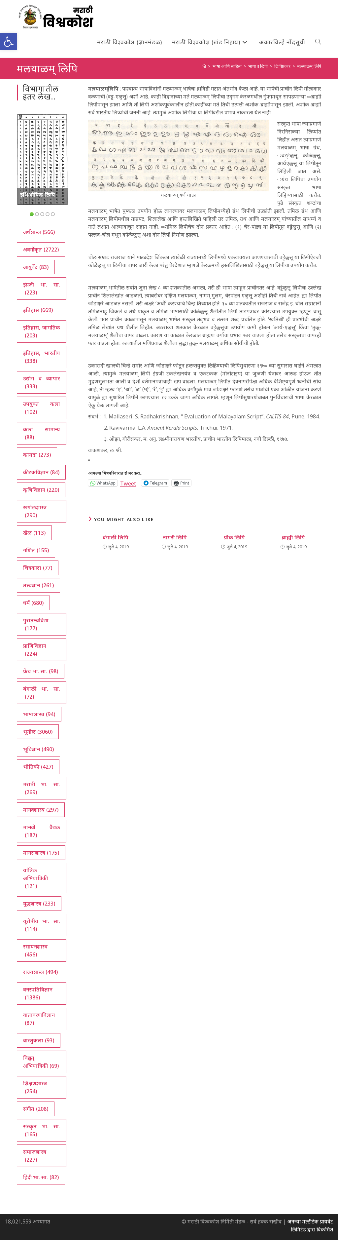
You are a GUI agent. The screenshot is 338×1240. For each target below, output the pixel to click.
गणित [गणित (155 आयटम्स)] (36, 550)
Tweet (128, 482)
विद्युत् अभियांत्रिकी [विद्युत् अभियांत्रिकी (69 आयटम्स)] (41, 1062)
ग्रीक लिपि (234, 537)
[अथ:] (204, 66)
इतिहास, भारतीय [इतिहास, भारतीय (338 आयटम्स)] (41, 357)
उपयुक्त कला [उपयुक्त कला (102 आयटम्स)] (41, 408)
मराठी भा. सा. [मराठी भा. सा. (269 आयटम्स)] (41, 788)
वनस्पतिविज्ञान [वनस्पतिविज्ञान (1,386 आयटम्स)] (37, 993)
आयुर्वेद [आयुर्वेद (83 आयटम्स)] (36, 267)
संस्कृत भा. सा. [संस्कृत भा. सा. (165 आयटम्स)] (41, 1130)
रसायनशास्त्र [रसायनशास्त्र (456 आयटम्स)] (35, 950)
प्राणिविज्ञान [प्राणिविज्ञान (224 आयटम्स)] (34, 650)
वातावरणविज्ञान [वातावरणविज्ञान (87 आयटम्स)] (39, 1019)
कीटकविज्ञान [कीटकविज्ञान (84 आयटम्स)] (41, 472)
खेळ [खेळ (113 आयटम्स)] (34, 533)
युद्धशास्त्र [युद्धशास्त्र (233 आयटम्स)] (39, 904)
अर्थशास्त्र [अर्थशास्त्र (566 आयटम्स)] (39, 232)
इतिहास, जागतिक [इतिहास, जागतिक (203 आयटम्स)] (41, 331)
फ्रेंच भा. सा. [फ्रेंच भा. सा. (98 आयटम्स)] (40, 671)
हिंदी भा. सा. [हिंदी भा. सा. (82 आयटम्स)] (41, 1177)
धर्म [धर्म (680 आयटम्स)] (33, 603)
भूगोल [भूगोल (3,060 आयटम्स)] (37, 732)
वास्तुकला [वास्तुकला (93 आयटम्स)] (38, 1040)
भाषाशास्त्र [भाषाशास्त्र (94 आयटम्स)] (39, 714)
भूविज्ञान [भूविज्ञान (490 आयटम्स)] (38, 749)
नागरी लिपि (175, 537)
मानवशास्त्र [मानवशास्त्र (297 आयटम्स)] (40, 810)
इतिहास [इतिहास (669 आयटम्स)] (38, 310)
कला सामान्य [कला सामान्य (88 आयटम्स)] (41, 433)
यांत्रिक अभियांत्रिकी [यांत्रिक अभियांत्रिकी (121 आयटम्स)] (35, 878)
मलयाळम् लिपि (309, 66)
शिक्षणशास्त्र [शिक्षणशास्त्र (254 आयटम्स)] (35, 1087)
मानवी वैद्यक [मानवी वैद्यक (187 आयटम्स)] (41, 831)
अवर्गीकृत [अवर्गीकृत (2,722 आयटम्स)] (41, 249)
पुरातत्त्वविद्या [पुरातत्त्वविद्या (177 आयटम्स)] (36, 624)
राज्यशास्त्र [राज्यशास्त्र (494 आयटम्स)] (40, 972)
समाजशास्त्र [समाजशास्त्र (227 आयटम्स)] (34, 1156)
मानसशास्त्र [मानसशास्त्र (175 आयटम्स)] (41, 853)
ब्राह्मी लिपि (293, 537)
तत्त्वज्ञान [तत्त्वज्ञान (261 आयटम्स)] (38, 585)
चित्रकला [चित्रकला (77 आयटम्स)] (37, 568)
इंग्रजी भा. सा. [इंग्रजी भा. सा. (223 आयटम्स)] (41, 288)
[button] (8, 41)
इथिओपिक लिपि (37, 194)
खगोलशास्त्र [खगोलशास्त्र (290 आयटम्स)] (35, 511)
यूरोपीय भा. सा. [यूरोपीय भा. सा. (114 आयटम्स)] (41, 925)
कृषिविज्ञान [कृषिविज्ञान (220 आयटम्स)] (41, 490)
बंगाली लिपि (115, 537)
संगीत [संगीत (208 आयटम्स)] (35, 1109)
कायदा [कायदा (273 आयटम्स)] (37, 455)
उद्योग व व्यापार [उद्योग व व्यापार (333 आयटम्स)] (41, 382)
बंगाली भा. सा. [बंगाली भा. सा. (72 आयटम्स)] (41, 693)
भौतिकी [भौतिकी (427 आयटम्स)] (38, 767)
